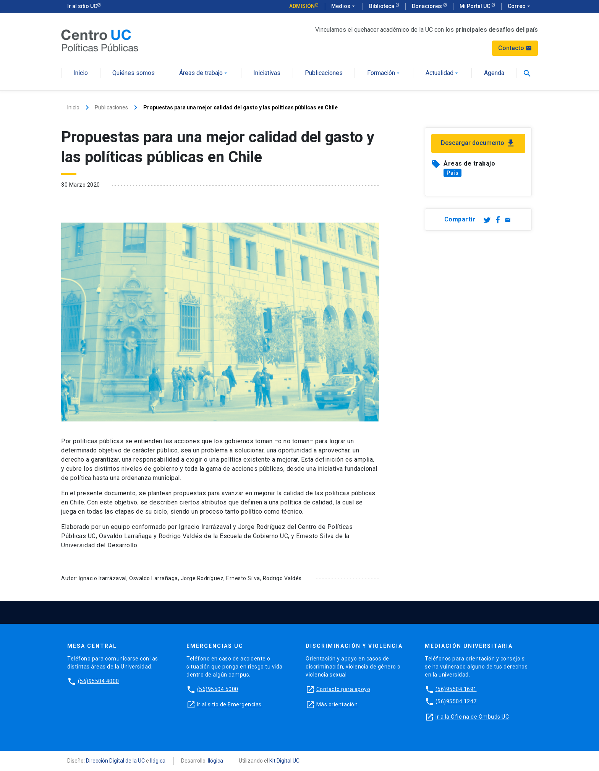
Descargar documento (478, 143)
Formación (384, 73)
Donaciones (427, 6)
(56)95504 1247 (456, 701)
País (452, 173)
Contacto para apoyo (343, 689)
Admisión (302, 6)
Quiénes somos (133, 73)
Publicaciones (324, 73)
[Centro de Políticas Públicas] (99, 40)
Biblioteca (382, 6)
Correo (520, 6)
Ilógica (157, 761)
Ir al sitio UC (82, 6)
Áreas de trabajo (204, 73)
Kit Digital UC (284, 761)
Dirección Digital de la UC (115, 761)
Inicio (80, 73)
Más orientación (337, 704)
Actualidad (443, 73)
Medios (343, 6)
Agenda (494, 73)
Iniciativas (266, 73)
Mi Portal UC (475, 6)
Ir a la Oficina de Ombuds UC (472, 717)
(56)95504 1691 (456, 689)
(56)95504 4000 (98, 681)
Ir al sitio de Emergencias (229, 704)
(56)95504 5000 (217, 689)
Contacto (515, 48)
